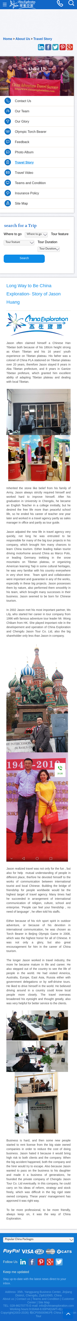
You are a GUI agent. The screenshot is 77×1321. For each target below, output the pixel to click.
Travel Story (42, 39)
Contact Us (23, 101)
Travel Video (24, 172)
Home (7, 39)
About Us (22, 39)
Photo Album (24, 152)
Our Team (22, 111)
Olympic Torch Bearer (31, 131)
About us (8, 1299)
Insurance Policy (27, 193)
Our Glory (22, 121)
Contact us (23, 1299)
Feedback (22, 142)
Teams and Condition (30, 183)
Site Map (21, 203)
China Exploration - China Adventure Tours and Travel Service (22, 4)
